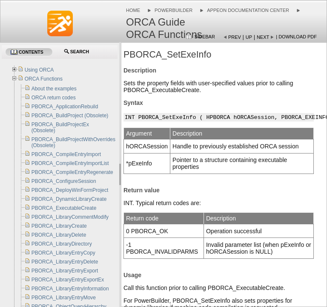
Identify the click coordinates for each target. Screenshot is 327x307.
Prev (234, 37)
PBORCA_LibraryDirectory (62, 244)
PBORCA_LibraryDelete (59, 235)
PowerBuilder (173, 10)
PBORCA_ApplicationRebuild (65, 107)
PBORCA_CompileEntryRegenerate (72, 172)
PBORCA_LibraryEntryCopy (63, 253)
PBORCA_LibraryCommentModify (70, 217)
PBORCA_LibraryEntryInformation (70, 289)
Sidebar (205, 36)
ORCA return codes (54, 98)
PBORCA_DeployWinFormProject (70, 190)
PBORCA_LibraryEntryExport (65, 271)
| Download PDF (296, 36)
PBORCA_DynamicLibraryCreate (69, 199)
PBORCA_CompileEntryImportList (70, 163)
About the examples (54, 89)
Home (133, 10)
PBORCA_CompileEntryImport (66, 154)
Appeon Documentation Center (248, 10)
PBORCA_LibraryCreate (59, 226)
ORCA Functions (44, 79)
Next (263, 37)
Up (249, 37)
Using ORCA (39, 70)
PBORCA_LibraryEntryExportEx (68, 280)
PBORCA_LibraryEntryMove (64, 298)
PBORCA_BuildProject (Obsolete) (70, 116)
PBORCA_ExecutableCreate (64, 208)
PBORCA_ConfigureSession (64, 181)
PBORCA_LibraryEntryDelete (65, 262)
